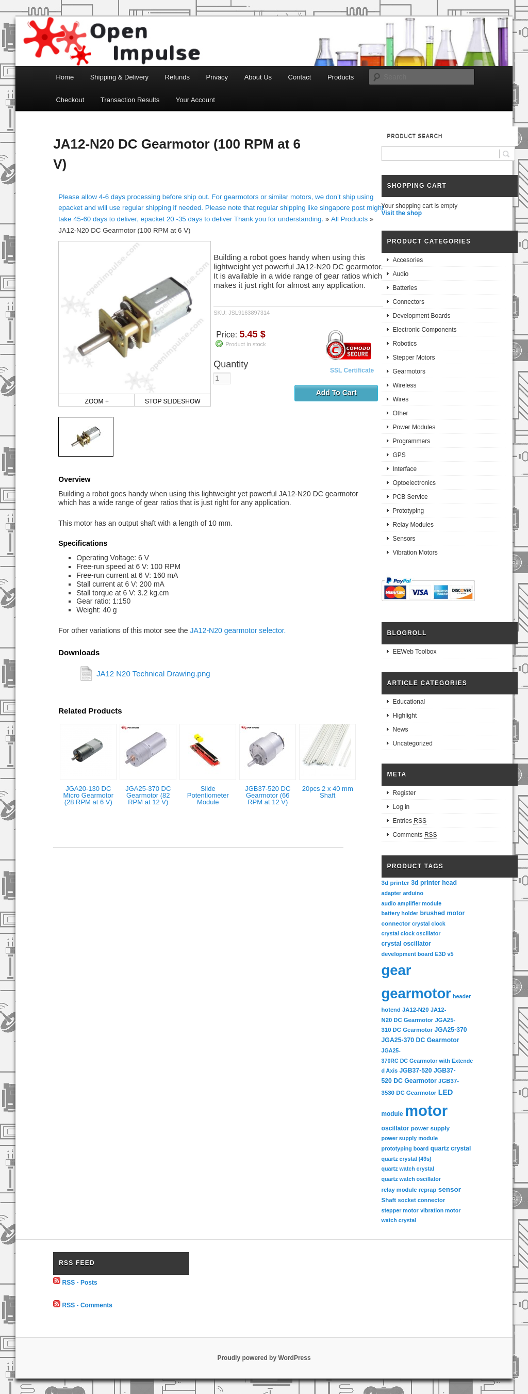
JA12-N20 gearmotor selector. (238, 630)
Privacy (217, 77)
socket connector (421, 1200)
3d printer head (434, 882)
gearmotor (416, 993)
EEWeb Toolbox (415, 651)
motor (426, 1110)
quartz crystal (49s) (407, 1159)
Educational (409, 701)
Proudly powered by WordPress (263, 1357)
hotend (391, 1010)
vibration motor (440, 1210)
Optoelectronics (414, 483)
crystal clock (429, 923)
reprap (427, 1190)
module (392, 1113)
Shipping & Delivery (119, 77)
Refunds (177, 77)
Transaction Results (130, 100)
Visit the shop (402, 213)
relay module (399, 1190)
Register (404, 793)
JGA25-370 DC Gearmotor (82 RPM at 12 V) (148, 795)
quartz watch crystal (408, 1168)
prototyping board (405, 1148)
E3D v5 (444, 954)
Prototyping (408, 510)
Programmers (412, 441)
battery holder (400, 913)
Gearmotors (409, 371)
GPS (399, 455)
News (400, 729)
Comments (415, 835)
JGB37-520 (415, 1070)
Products (340, 77)
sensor (449, 1189)
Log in (401, 807)
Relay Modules (413, 524)
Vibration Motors (415, 552)
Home (65, 77)
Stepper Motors (414, 357)
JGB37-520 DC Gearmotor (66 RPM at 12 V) (267, 795)
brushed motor (442, 913)
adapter (392, 893)
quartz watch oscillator (411, 1179)
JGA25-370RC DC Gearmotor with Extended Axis (427, 1060)
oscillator (395, 1128)
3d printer (395, 882)
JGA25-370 (450, 1029)
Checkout (70, 100)
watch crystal (399, 1220)
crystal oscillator (406, 943)
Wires (401, 399)
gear (396, 970)
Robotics (405, 343)
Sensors (404, 538)
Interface (405, 469)
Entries (409, 821)
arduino (413, 893)
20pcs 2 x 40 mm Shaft (327, 792)
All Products (349, 219)
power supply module (410, 1138)
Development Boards (422, 315)
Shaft (389, 1200)
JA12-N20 (415, 1010)
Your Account (195, 100)
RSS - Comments (87, 1305)
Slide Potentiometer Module (208, 795)
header (462, 996)
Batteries (405, 287)
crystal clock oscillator (411, 933)
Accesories (408, 260)
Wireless (405, 385)
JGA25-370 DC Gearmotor (420, 1040)
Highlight (405, 715)
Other (400, 413)
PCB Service (410, 496)
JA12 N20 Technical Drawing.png (153, 673)
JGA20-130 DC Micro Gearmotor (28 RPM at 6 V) (88, 795)
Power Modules (414, 427)
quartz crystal (451, 1148)
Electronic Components (425, 329)
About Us (258, 77)
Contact (299, 77)
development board (408, 954)
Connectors (408, 301)
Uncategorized (413, 743)
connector (396, 923)
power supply (430, 1128)
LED (445, 1092)
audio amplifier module (412, 903)
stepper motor (400, 1210)
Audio (401, 274)
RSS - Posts (79, 1282)
